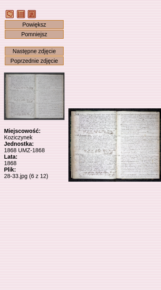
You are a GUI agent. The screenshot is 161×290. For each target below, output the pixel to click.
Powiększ (34, 24)
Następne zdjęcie (34, 51)
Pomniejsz (34, 34)
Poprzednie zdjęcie (34, 61)
